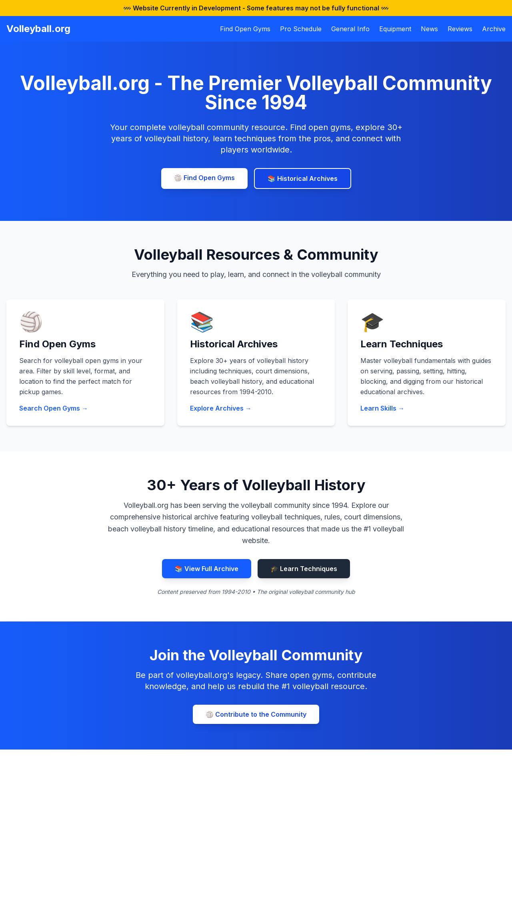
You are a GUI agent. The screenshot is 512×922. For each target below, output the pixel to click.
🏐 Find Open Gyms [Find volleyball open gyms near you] (204, 178)
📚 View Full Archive (206, 569)
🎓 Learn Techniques (303, 569)
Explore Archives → (221, 408)
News (429, 29)
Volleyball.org (38, 28)
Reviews (460, 29)
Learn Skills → (382, 408)
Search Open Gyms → (53, 408)
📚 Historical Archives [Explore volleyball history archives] (303, 178)
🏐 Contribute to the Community (256, 714)
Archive (494, 29)
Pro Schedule (301, 29)
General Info (350, 29)
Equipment (395, 29)
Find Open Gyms (245, 29)
